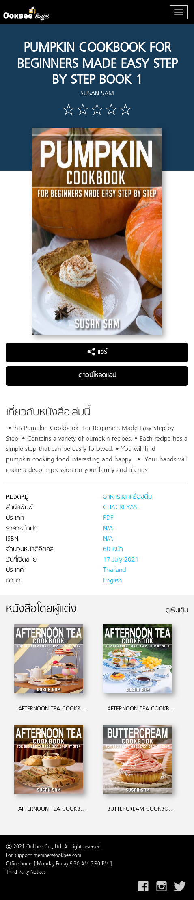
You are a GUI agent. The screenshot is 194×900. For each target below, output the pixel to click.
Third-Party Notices (26, 872)
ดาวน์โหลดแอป (97, 375)
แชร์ (97, 352)
